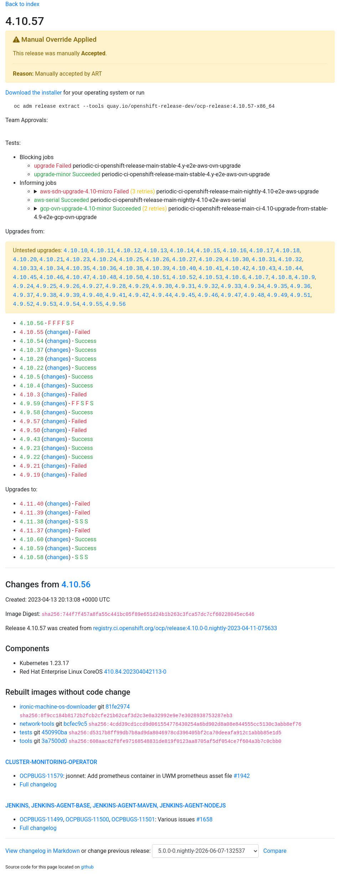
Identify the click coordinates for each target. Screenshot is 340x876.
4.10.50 (131, 277)
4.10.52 (184, 277)
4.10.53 (210, 277)
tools (26, 741)
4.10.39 (157, 268)
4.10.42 (237, 268)
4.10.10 (75, 251)
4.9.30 (161, 286)
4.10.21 (51, 260)
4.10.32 (290, 260)
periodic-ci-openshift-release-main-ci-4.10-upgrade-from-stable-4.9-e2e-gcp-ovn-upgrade (181, 213)
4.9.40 (92, 295)
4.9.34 (254, 286)
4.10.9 (304, 277)
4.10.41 (210, 268)
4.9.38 (46, 295)
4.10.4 (30, 386)
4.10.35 (78, 268)
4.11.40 (32, 504)
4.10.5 (30, 377)
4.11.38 (32, 522)
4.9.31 (184, 286)
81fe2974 (118, 706)
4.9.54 (69, 304)
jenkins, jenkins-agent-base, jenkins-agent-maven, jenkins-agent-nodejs (115, 805)
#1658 (204, 819)
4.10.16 (235, 251)
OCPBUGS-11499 (41, 819)
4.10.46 (51, 277)
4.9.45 (184, 295)
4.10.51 (157, 277)
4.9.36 (300, 286)
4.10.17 (261, 251)
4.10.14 (181, 251)
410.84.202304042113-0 (135, 671)
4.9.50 (30, 430)
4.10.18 (288, 251)
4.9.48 (254, 295)
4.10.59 (32, 549)
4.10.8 (281, 277)
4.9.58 (30, 413)
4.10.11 (102, 251)
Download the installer (33, 92)
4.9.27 (92, 286)
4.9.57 (30, 422)
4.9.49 (277, 295)
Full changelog (38, 784)
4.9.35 (277, 286)
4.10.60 (32, 540)
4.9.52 (23, 304)
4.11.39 (32, 513)
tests (26, 732)
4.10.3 (30, 395)
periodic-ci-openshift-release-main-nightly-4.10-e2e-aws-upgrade (179, 191)
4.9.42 (138, 295)
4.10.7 (258, 277)
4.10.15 (208, 251)
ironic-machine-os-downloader (58, 706)
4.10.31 (263, 260)
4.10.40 (184, 268)
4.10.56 (32, 323)
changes (57, 332)
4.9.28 (115, 286)
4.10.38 (131, 268)
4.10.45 (25, 277)
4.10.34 (51, 268)
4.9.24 (23, 286)
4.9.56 (115, 304)
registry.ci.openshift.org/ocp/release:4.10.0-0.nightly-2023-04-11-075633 (185, 628)
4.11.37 (32, 531)
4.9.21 (30, 466)
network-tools (37, 723)
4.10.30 (237, 260)
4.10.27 (184, 260)
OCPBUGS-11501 (133, 819)
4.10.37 (32, 350)
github (87, 867)
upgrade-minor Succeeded (67, 174)
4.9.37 (23, 295)
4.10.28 (32, 359)
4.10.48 (104, 277)
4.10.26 (157, 260)
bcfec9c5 (75, 723)
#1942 (242, 776)
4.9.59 (30, 404)
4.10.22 (32, 368)
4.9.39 (69, 295)
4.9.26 (69, 286)
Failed (82, 332)
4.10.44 (290, 268)
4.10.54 (32, 341)
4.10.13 (155, 251)
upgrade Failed (52, 165)
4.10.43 (263, 268)
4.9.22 (30, 457)
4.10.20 (25, 260)
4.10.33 (25, 268)
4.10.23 (78, 260)
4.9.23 (30, 448)
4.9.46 (208, 295)
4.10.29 (210, 260)
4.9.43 (30, 439)
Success (85, 341)
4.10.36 (104, 268)
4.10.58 (32, 558)
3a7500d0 (54, 741)
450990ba (54, 732)
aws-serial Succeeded (61, 200)
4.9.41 (115, 295)
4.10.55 (32, 332)
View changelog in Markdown (42, 850)
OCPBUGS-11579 (41, 776)
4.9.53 (46, 304)
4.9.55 (92, 304)
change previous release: (120, 850)
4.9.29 (138, 286)
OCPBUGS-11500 (87, 819)
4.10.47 (78, 277)
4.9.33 (231, 286)
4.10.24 (104, 260)
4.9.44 (161, 295)
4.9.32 (208, 286)
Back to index (22, 4)
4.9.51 (300, 295)
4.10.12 (129, 251)
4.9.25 (46, 286)
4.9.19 (30, 475)
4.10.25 (131, 260)
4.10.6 (235, 277)
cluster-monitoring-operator (51, 762)
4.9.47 (231, 295)
